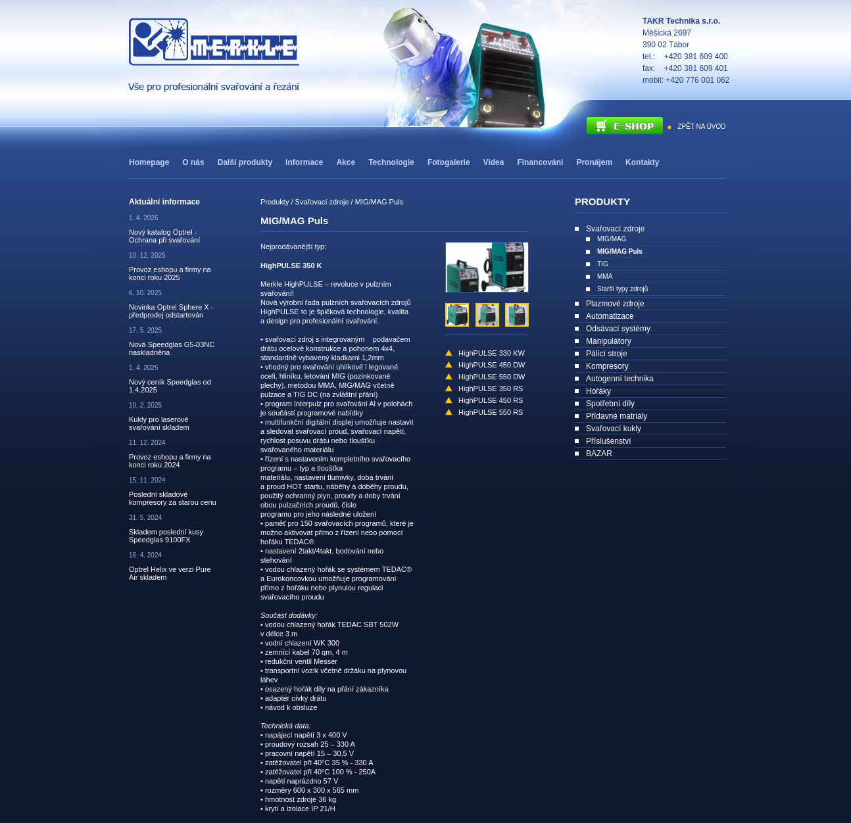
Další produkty (245, 162)
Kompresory (607, 366)
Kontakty (642, 162)
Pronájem (594, 162)
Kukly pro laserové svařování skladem (159, 423)
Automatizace (610, 316)
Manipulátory (608, 341)
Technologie (391, 162)
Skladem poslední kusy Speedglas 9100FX (166, 536)
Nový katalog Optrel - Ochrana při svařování (164, 236)
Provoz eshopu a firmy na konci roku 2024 (170, 461)
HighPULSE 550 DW (491, 377)
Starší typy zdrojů (622, 289)
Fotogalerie (448, 162)
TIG (602, 264)
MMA (604, 276)
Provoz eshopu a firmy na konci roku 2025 (170, 273)
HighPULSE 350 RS (490, 388)
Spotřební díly (610, 403)
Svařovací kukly (613, 428)
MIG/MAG (611, 239)
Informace (304, 162)
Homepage (149, 162)
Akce (345, 162)
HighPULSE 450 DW (491, 365)
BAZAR (599, 453)
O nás (193, 162)
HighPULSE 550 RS (490, 412)
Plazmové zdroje (615, 303)
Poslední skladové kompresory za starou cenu (172, 498)
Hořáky (598, 391)
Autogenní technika (620, 378)
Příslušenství (608, 441)
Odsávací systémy (618, 328)
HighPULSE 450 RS (490, 400)
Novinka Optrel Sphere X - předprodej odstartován (171, 311)
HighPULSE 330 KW (491, 353)
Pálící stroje (606, 353)
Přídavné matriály (616, 416)
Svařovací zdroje (615, 228)
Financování (540, 162)
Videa (493, 162)
